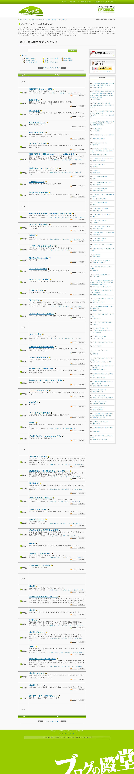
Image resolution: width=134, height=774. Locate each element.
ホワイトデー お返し (38, 509)
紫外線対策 (34, 483)
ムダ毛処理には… (55, 159)
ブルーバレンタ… (55, 464)
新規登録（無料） (86, 1)
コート (95, 204)
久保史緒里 (98, 128)
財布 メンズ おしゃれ (101, 421)
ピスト (95, 178)
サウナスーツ (97, 318)
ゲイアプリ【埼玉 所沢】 (103, 226)
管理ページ (73, 1)
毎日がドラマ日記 (98, 409)
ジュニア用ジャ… (67, 338)
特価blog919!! (97, 310)
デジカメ (95, 324)
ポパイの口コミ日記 (99, 377)
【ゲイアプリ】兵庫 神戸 (103, 182)
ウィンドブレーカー (99, 240)
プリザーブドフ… (55, 250)
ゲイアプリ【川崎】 (101, 238)
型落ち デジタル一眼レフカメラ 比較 (45, 380)
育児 (46, 60)
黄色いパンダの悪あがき (100, 439)
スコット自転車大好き (38, 358)
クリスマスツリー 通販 (39, 279)
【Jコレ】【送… (67, 557)
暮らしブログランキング (37, 19)
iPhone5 (96, 222)
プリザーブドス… (67, 250)
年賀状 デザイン (36, 290)
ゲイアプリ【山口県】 (102, 208)
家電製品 (67, 58)
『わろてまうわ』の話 (102, 328)
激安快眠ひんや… (67, 172)
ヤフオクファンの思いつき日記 (102, 362)
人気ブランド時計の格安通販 (41, 347)
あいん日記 (96, 130)
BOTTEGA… (76, 93)
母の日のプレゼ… (55, 638)
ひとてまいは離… (67, 159)
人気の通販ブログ (36, 182)
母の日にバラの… (66, 590)
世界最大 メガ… (55, 625)
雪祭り (32, 423)
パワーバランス (97, 346)
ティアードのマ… (55, 666)
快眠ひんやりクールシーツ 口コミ (43, 168)
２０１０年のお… (66, 652)
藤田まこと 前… (66, 523)
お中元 (32, 646)
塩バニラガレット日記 (38, 258)
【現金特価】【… (79, 239)
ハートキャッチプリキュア (40, 498)
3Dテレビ (33, 620)
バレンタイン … (67, 464)
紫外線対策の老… (55, 489)
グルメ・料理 (31, 60)
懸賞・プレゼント (51, 62)
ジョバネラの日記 (98, 338)
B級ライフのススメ (37, 123)
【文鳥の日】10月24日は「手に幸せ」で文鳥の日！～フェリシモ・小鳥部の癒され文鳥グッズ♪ (101, 282)
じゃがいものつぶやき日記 (101, 385)
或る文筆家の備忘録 (99, 138)
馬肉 (96, 170)
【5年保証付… (79, 557)
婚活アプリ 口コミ (101, 336)
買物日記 (95, 270)
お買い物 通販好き (99, 262)
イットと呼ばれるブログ (39, 413)
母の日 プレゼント (37, 632)
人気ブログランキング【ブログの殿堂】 (66, 737)
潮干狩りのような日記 (99, 369)
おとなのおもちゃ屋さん (100, 154)
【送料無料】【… (55, 557)
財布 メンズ (96, 423)
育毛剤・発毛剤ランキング (101, 294)
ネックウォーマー (98, 228)
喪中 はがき (34, 300)
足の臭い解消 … (55, 536)
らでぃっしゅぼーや (37, 143)
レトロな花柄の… (77, 666)
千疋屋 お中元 (54, 652)
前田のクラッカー (36, 519)
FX (61, 733)
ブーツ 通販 (34, 111)
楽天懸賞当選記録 (98, 125)
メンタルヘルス (31, 62)
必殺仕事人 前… (55, 523)
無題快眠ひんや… (55, 172)
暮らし (24, 55)
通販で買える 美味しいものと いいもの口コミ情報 (52, 154)
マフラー (95, 216)
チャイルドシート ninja (39, 565)
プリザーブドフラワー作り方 (41, 246)
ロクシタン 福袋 (100, 395)
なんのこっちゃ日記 (99, 160)
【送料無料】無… (71, 428)
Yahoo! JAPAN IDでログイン (104, 71)
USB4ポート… (54, 476)
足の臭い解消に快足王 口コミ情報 (43, 530)
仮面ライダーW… (55, 217)
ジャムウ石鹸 (97, 184)
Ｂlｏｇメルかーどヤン (100, 198)
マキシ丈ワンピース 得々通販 (42, 659)
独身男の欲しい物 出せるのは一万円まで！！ (49, 471)
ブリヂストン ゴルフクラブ (41, 314)
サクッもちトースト (101, 401)
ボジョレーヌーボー (99, 302)
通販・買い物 (31, 58)
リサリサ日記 (97, 256)
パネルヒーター (100, 164)
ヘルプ (64, 1)
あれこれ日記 (97, 234)
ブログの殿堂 (24, 19)
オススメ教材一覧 (100, 389)
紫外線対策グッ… (67, 489)
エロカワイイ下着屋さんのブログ (43, 597)
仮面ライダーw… (80, 217)
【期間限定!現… (55, 239)
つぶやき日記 (97, 172)
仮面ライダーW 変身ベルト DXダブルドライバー (50, 213)
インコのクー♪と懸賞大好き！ (102, 286)
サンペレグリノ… (78, 476)
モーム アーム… (66, 476)
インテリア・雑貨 (51, 58)
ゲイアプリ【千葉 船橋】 (103, 214)
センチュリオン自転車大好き (41, 368)
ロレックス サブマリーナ (40, 553)
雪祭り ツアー (59, 428)
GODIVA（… (54, 93)
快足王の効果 (65, 536)
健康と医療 (68, 60)
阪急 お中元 (34, 100)
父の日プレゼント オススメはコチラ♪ (45, 436)
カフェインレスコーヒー (102, 260)
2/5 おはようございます (102, 103)
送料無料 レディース (99, 417)
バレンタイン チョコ (38, 457)
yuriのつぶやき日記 (99, 403)
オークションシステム (38, 390)
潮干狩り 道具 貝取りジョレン (43, 696)
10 (60, 68)
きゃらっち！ (54, 501)
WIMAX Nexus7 (37, 132)
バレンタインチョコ (101, 142)
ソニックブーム (100, 407)
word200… (53, 306)
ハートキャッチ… (64, 501)
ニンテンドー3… (67, 625)
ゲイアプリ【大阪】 (101, 220)
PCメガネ (33, 402)
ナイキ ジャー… (55, 338)
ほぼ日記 (95, 166)
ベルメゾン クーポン (38, 269)
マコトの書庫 (97, 99)
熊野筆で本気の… (64, 306)
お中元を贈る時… (78, 652)
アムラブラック (97, 210)
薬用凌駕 (95, 354)
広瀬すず (97, 254)
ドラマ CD (96, 276)
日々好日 (95, 144)
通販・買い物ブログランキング (57, 19)
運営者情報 (79, 730)
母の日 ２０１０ (36, 673)
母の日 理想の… (55, 590)
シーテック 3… (79, 625)
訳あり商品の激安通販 (38, 193)
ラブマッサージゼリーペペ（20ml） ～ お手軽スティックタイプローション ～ (102, 150)
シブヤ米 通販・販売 (38, 224)
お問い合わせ (71, 730)
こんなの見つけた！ (99, 87)
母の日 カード (36, 685)
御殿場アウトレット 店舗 (40, 89)
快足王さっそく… (76, 536)
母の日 (32, 544)
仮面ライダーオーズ (99, 190)
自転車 (32, 235)
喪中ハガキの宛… (76, 306)
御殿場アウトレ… (65, 93)
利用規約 (62, 730)
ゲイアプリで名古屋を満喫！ (104, 322)
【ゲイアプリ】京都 (101, 176)
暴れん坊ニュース (98, 391)
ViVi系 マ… (66, 666)
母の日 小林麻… (79, 590)
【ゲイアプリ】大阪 (101, 188)
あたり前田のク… (78, 523)
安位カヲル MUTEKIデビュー (104, 158)
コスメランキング (68, 733)
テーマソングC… (77, 501)
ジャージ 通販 (35, 334)
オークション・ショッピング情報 (103, 397)
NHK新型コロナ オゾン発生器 (104, 232)
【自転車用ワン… (66, 239)
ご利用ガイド (54, 730)
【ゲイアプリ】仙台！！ (102, 274)
